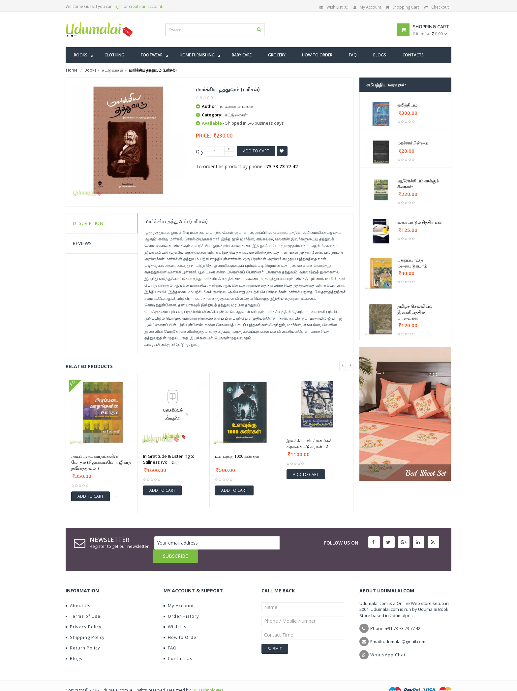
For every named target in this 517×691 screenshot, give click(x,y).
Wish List (176, 613)
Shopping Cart (402, 7)
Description (88, 223)
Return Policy (83, 635)
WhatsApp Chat (388, 641)
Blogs (74, 645)
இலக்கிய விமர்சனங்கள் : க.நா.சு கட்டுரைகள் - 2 (311, 443)
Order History (181, 603)
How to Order (181, 624)
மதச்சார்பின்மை (412, 143)
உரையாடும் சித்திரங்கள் (420, 222)
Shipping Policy (85, 624)
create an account (145, 6)
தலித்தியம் (407, 105)
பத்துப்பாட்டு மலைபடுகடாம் (412, 263)
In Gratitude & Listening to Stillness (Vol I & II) (169, 459)
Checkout (436, 7)
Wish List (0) (333, 7)
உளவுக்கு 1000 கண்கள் (237, 456)
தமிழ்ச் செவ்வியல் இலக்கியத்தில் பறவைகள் (415, 312)
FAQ (170, 635)
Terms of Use (83, 603)
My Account (367, 7)
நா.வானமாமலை (236, 106)
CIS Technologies (207, 677)
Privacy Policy (84, 613)
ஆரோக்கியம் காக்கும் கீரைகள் (418, 184)
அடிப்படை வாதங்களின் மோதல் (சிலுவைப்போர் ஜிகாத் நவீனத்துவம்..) (101, 462)
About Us (78, 592)
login (118, 6)
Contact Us (178, 645)
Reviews (82, 243)
